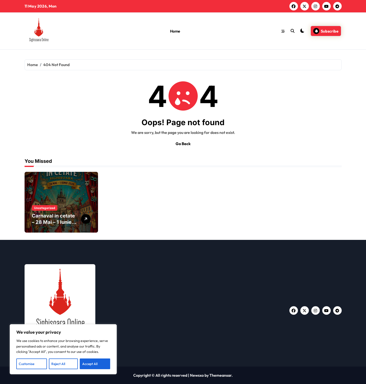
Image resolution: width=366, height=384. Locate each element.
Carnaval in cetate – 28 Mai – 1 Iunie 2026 (53, 222)
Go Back (183, 143)
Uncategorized (44, 208)
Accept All (90, 364)
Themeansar (220, 375)
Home (175, 31)
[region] (63, 349)
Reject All (58, 364)
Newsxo (197, 375)
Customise (26, 364)
